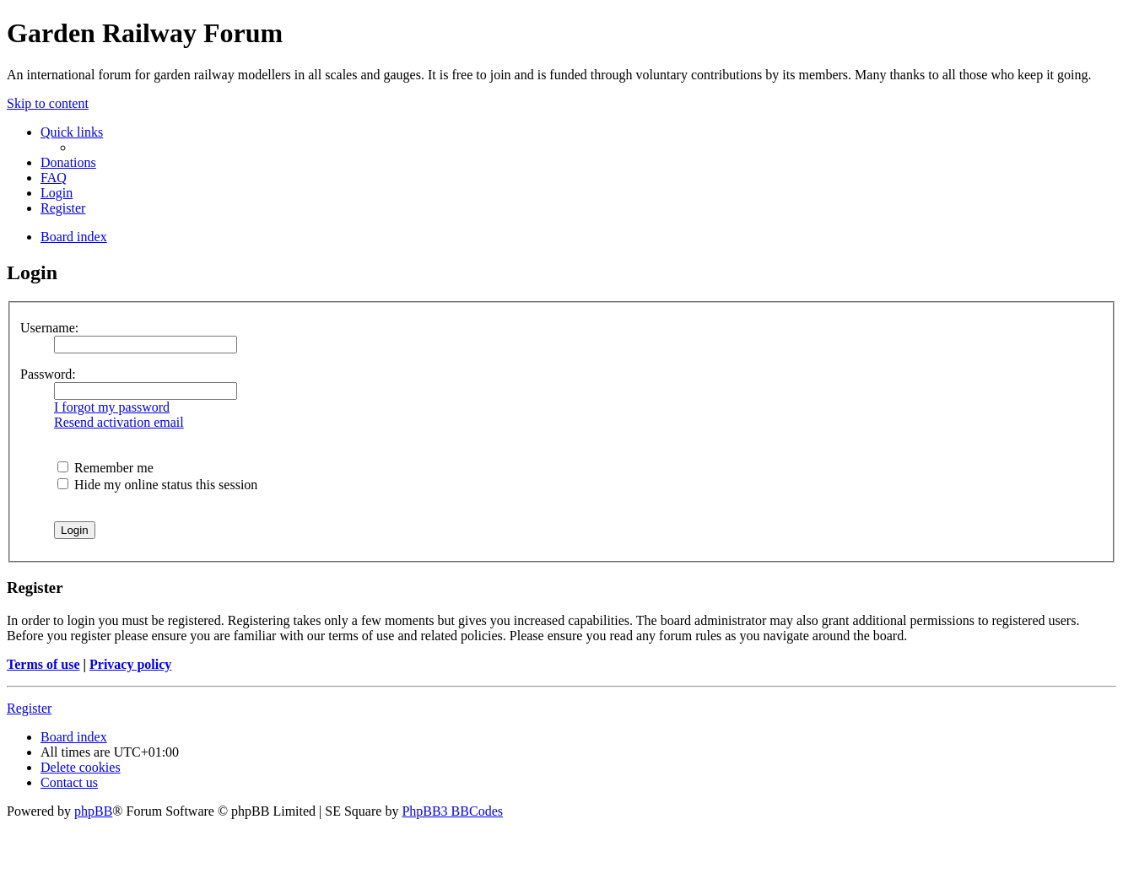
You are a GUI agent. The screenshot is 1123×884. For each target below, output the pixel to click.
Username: (49, 328)
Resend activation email (119, 422)
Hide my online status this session (157, 484)
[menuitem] (68, 162)
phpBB (93, 811)
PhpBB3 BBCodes (452, 811)
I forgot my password (112, 407)
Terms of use (43, 664)
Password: (48, 374)
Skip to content (48, 103)
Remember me (105, 468)
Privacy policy (130, 664)
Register (29, 708)
